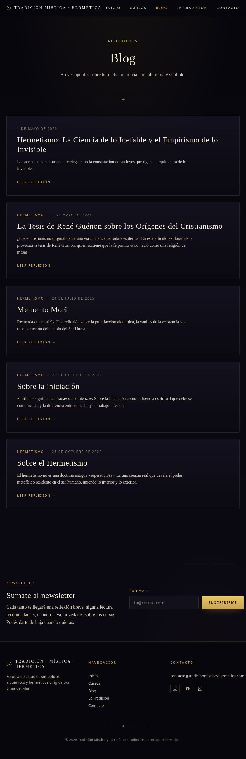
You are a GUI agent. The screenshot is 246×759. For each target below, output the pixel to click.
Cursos (138, 8)
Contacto (228, 8)
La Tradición (192, 8)
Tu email (139, 591)
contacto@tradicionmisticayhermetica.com (207, 675)
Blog (161, 8)
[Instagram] (175, 688)
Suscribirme (223, 602)
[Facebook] (187, 688)
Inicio (113, 8)
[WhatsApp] (200, 688)
